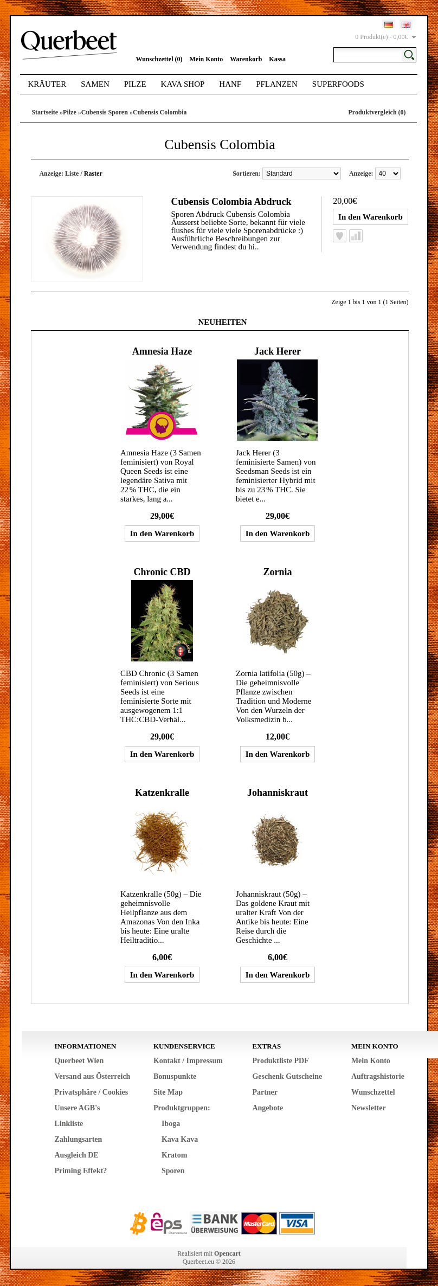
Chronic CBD (161, 572)
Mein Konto (206, 59)
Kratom (174, 1155)
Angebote (267, 1108)
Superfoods (338, 84)
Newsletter (368, 1108)
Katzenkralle (162, 792)
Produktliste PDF (280, 1061)
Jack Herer (277, 351)
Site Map (168, 1092)
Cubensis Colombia (160, 112)
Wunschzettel (373, 1092)
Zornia (277, 572)
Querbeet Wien (79, 1061)
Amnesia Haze (162, 351)
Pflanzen (277, 84)
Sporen (173, 1171)
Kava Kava (180, 1139)
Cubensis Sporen (104, 112)
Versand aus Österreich (92, 1076)
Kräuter (47, 84)
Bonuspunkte (174, 1076)
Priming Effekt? (80, 1171)
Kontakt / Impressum (188, 1061)
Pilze (135, 84)
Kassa (277, 59)
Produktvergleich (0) (376, 112)
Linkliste (68, 1124)
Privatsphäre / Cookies (91, 1092)
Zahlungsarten (78, 1139)
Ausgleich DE (76, 1155)
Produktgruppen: (181, 1108)
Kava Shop (183, 84)
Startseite (44, 112)
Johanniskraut (277, 792)
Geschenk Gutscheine (287, 1076)
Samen (95, 84)
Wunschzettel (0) (159, 59)
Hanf (230, 84)
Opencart (227, 1253)
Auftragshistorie (377, 1076)
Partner (265, 1092)
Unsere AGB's (77, 1108)
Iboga (171, 1124)
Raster (93, 173)
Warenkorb (246, 59)
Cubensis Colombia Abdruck (231, 201)
